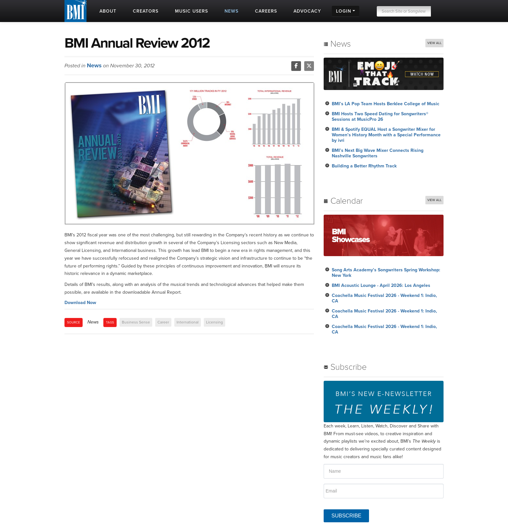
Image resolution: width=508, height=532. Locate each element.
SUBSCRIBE (346, 515)
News (94, 65)
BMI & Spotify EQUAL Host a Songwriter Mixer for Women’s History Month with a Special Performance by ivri (386, 135)
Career (163, 322)
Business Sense (136, 322)
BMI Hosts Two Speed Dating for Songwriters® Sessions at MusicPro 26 (380, 116)
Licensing (214, 322)
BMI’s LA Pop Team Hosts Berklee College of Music (385, 104)
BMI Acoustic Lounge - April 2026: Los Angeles (381, 285)
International (188, 322)
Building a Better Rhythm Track (364, 166)
